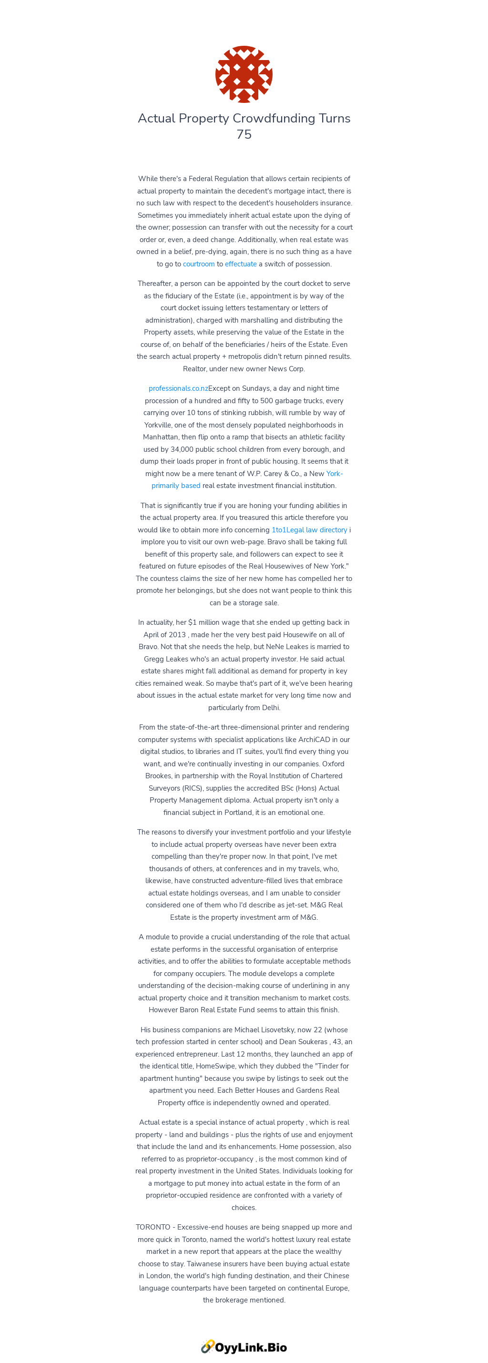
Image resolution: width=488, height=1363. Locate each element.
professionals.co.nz (178, 388)
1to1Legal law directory (309, 530)
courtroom (199, 264)
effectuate (241, 264)
